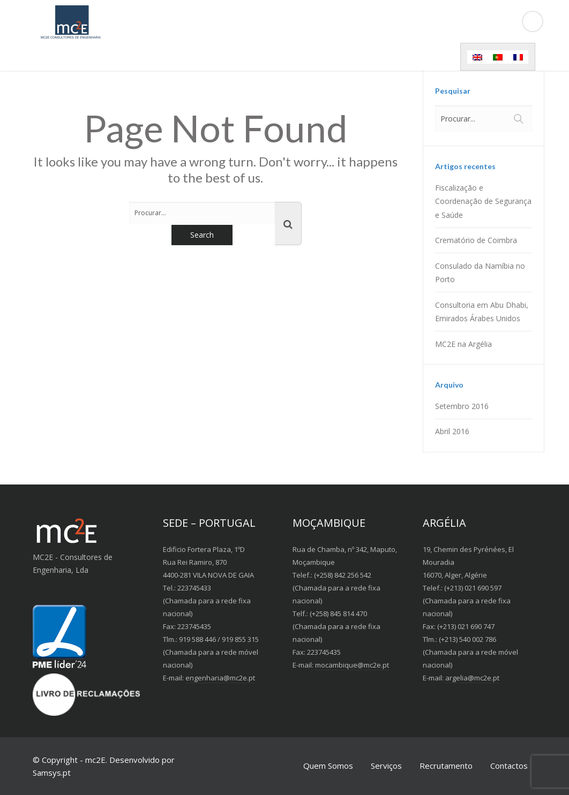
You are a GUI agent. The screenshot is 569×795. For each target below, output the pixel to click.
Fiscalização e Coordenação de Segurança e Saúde (483, 201)
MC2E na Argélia (463, 344)
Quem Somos (328, 765)
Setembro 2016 (462, 406)
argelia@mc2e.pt (472, 678)
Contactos (509, 765)
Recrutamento (446, 765)
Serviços (386, 765)
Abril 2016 (452, 431)
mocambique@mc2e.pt (352, 665)
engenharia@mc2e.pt (220, 678)
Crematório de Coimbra (476, 240)
